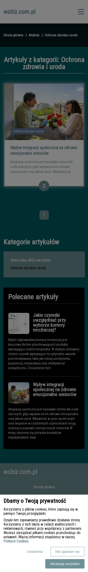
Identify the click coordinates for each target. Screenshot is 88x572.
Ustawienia (35, 551)
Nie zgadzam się (67, 551)
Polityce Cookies (16, 541)
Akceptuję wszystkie (65, 564)
